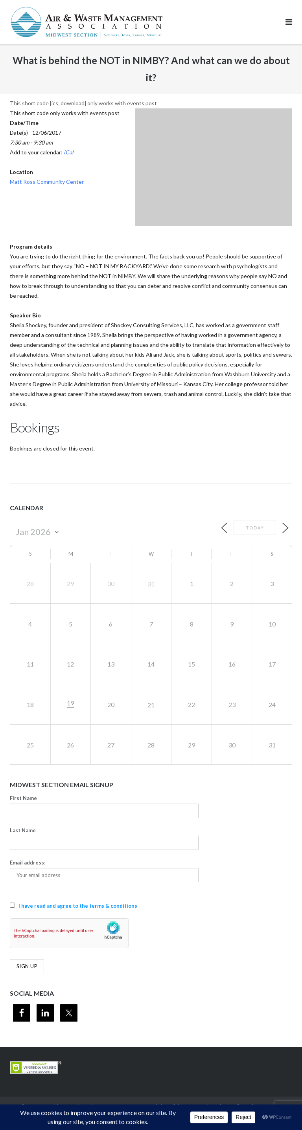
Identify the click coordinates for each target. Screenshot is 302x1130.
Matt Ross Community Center (47, 181)
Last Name (23, 830)
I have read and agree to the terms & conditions (77, 906)
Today (255, 527)
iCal (69, 152)
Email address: (27, 862)
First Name (23, 798)
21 (151, 705)
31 (151, 584)
